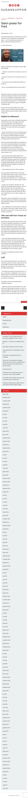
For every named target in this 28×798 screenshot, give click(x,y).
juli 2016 (5, 775)
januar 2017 (5, 754)
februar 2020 (6, 630)
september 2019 (6, 646)
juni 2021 (5, 576)
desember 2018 (6, 677)
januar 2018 (5, 714)
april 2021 (5, 582)
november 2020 (6, 599)
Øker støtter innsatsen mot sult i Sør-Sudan (13, 346)
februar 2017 (6, 751)
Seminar (5, 323)
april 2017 (5, 744)
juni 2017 (5, 737)
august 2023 (6, 491)
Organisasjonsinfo (7, 320)
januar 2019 (5, 673)
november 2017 (6, 721)
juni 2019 (5, 657)
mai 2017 (5, 741)
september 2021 (6, 566)
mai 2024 (5, 461)
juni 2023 (5, 498)
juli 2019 (5, 653)
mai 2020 (5, 620)
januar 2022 (5, 552)
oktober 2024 (6, 444)
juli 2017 (5, 734)
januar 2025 (5, 434)
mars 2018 (5, 707)
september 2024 (6, 448)
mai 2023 (5, 502)
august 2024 (6, 451)
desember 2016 (6, 758)
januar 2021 (5, 593)
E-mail (16, 5)
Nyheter (24, 301)
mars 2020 (5, 626)
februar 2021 (6, 589)
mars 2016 (5, 788)
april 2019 (5, 663)
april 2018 (5, 704)
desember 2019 (6, 636)
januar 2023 (5, 515)
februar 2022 (6, 549)
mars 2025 (5, 427)
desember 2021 (6, 555)
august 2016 (6, 771)
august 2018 (6, 690)
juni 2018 (5, 697)
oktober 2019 (6, 643)
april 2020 (5, 623)
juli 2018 (5, 694)
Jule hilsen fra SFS (7, 369)
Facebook (10, 5)
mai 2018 (5, 700)
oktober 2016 (6, 764)
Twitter (13, 5)
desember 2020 (6, 596)
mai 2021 (5, 579)
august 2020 (6, 609)
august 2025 (6, 411)
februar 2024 (6, 471)
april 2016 (5, 785)
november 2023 (6, 481)
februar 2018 (6, 711)
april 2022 (5, 542)
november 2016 (6, 761)
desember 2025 (6, 397)
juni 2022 (5, 535)
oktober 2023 (6, 485)
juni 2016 (5, 778)
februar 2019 (6, 670)
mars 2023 (5, 508)
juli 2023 (5, 495)
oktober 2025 (6, 404)
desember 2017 (6, 717)
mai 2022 (5, 539)
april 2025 (5, 424)
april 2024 (5, 465)
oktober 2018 (6, 684)
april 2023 (5, 505)
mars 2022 (5, 545)
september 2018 (6, 687)
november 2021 (6, 559)
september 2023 (6, 488)
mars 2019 (5, 667)
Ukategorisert (6, 327)
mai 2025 (5, 421)
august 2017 (6, 731)
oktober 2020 (6, 603)
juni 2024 (5, 458)
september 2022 (6, 525)
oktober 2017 (6, 724)
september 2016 (6, 768)
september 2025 (6, 407)
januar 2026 (5, 394)
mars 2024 (5, 468)
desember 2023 (6, 478)
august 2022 (6, 529)
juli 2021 (5, 572)
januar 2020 (5, 633)
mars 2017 (5, 748)
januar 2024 (5, 475)
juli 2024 (5, 454)
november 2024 (6, 441)
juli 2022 (5, 532)
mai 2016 (5, 781)
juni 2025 (5, 417)
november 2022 (6, 518)
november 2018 (6, 680)
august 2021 (6, 569)
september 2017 (6, 727)
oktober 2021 (6, 562)
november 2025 (6, 400)
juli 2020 (5, 613)
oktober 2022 (6, 522)
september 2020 (6, 606)
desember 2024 (6, 438)
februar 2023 (6, 512)
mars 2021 (5, 586)
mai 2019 (5, 660)
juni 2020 (5, 616)
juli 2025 (5, 414)
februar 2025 (6, 431)
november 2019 (6, 640)
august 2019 (6, 650)
